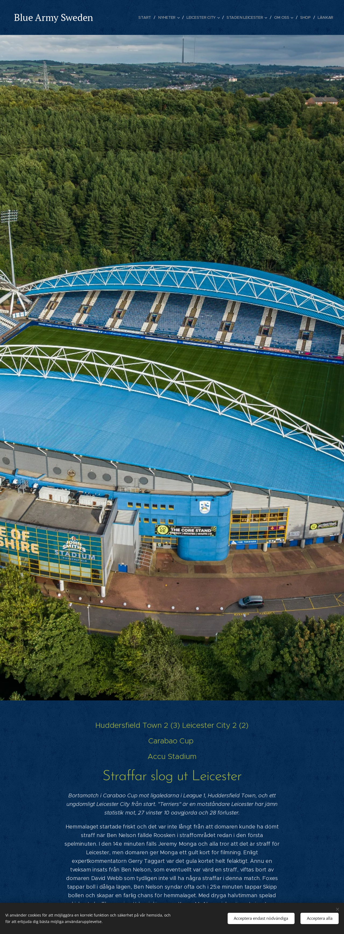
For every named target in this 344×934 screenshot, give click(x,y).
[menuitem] (146, 17)
